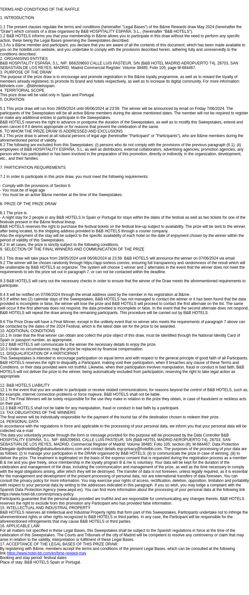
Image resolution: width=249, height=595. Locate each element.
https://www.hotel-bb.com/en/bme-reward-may (46, 553)
